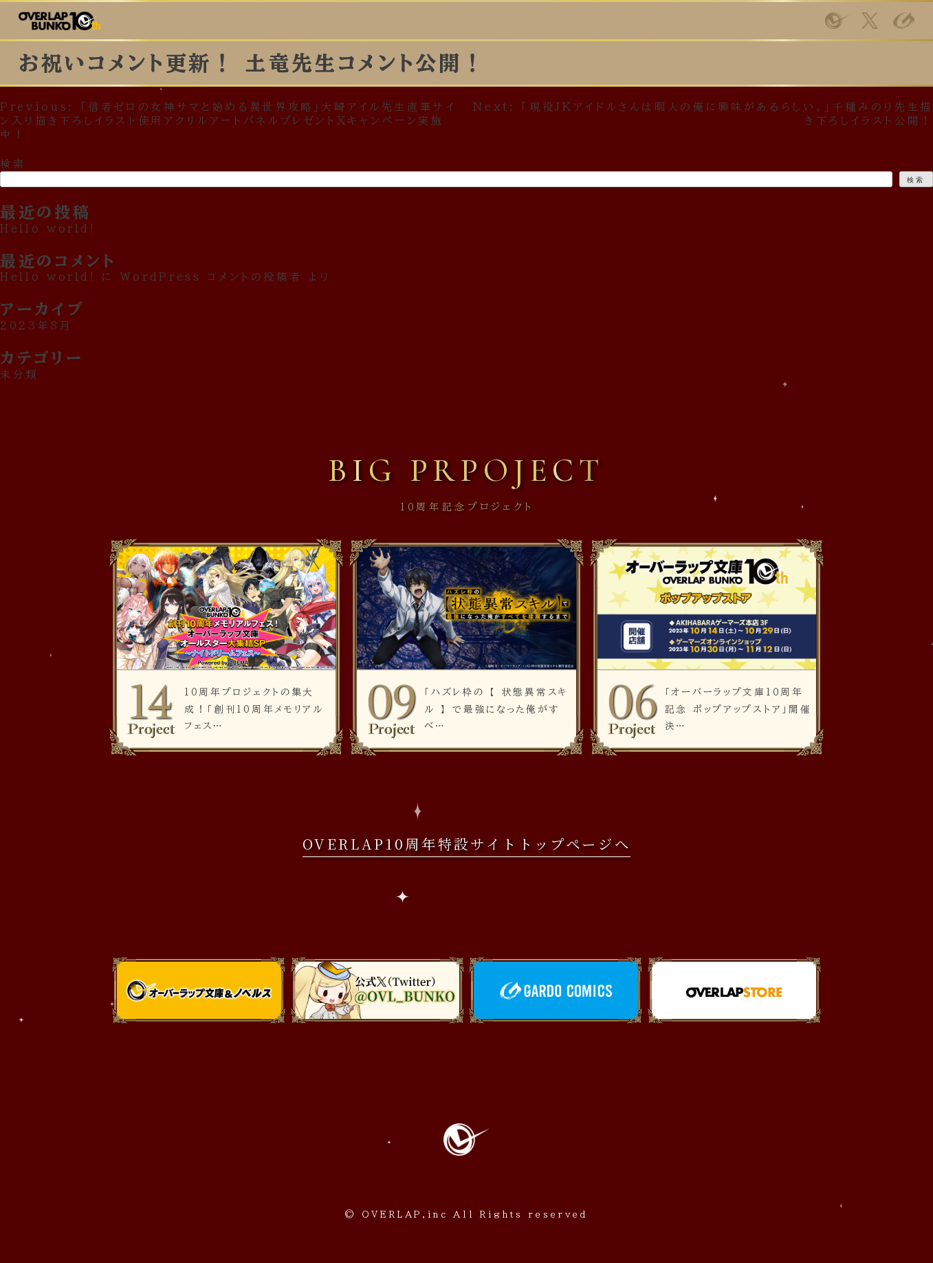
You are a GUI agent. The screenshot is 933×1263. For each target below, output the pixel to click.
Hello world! (48, 277)
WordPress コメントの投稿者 (211, 277)
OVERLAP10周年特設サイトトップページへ (467, 844)
